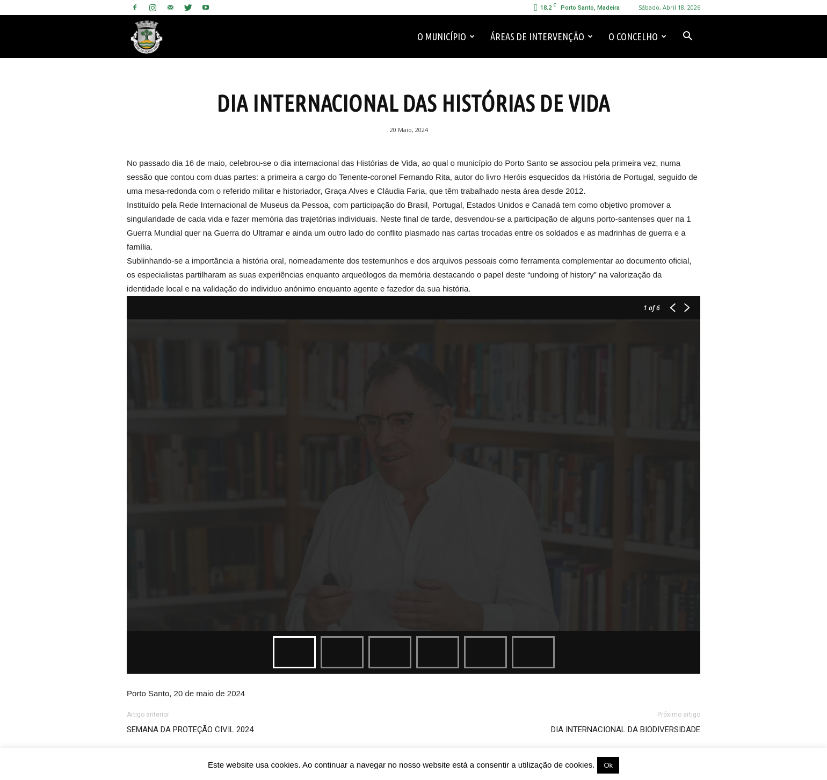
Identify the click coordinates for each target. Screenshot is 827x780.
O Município (446, 36)
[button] (687, 36)
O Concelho (637, 36)
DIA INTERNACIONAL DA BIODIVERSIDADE (625, 729)
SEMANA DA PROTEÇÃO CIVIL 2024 (190, 729)
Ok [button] (608, 765)
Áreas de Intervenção (541, 36)
